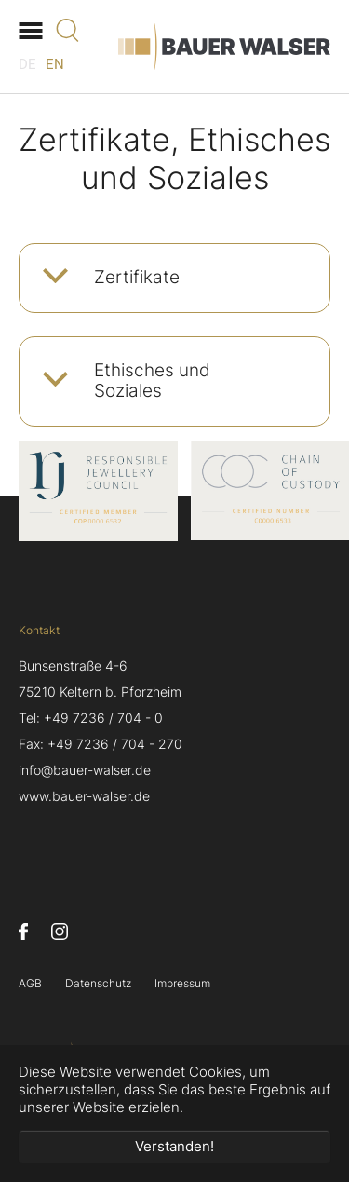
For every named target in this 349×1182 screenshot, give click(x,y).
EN (55, 64)
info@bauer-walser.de (85, 770)
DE (27, 64)
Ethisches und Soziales (152, 381)
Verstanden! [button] (174, 1146)
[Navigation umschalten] (30, 30)
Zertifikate (137, 277)
